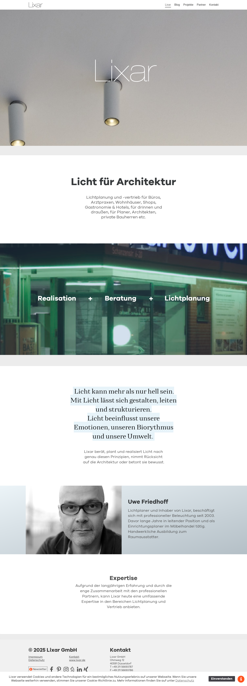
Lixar (168, 4)
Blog (177, 4)
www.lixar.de (77, 660)
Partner (201, 4)
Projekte (188, 4)
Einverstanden (221, 678)
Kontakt (214, 4)
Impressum (35, 657)
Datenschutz (36, 660)
